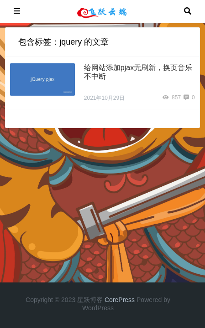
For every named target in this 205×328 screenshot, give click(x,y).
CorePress (120, 299)
